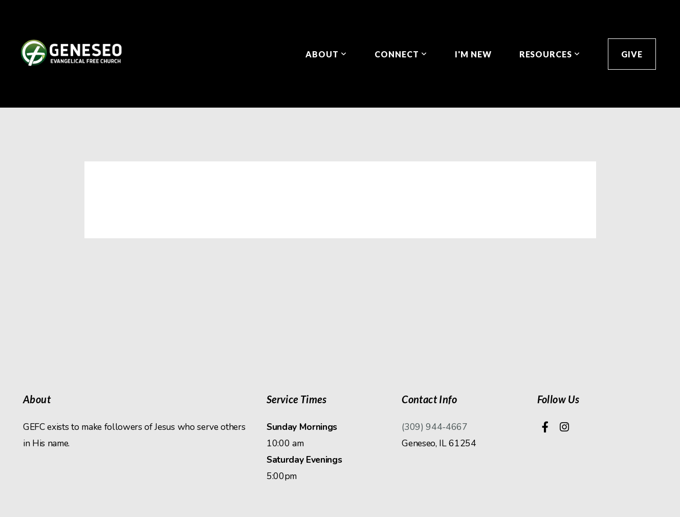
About (326, 54)
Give (632, 54)
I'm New (473, 54)
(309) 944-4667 (435, 427)
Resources (550, 54)
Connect (401, 54)
